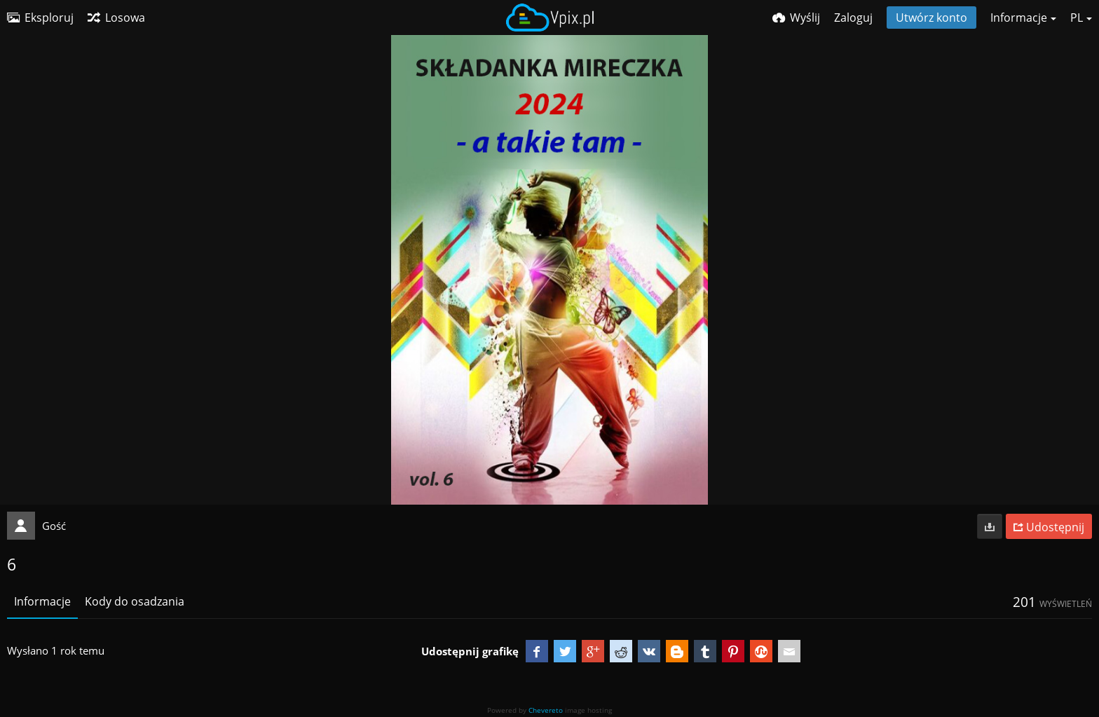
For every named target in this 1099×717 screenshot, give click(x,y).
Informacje (42, 601)
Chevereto (545, 710)
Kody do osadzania (134, 601)
